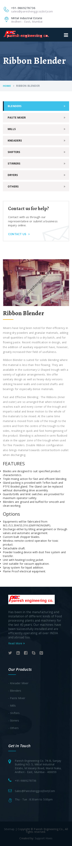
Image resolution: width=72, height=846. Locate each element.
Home (7, 86)
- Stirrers (13, 720)
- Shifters (14, 713)
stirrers (14, 163)
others (13, 186)
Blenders (15, 106)
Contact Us (19, 234)
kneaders (15, 140)
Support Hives (44, 838)
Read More (16, 643)
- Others (13, 728)
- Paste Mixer (16, 698)
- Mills (12, 705)
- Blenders (14, 690)
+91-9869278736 (25, 780)
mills (12, 129)
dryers (13, 175)
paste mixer (17, 117)
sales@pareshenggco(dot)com (35, 791)
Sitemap (9, 829)
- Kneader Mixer (18, 683)
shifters (14, 152)
